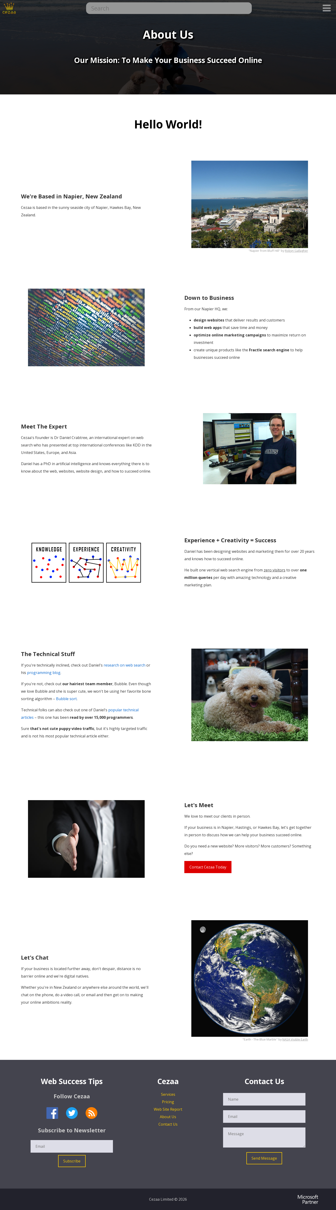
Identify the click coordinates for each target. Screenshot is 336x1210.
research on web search (124, 665)
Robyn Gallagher (296, 251)
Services (168, 1094)
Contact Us (168, 1124)
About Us (168, 1116)
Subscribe (71, 1161)
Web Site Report (168, 1109)
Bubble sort (66, 698)
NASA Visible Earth (295, 1039)
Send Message (264, 1158)
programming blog (43, 672)
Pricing (168, 1101)
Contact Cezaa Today (207, 867)
